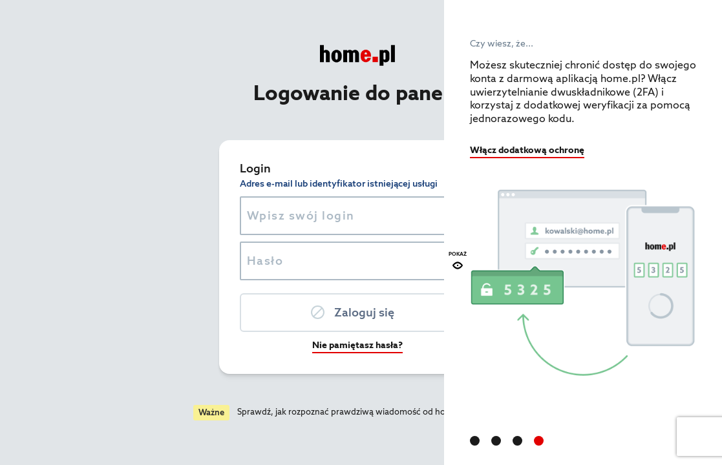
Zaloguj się (229, 312)
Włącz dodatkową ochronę (527, 150)
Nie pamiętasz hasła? (222, 345)
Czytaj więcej (360, 411)
